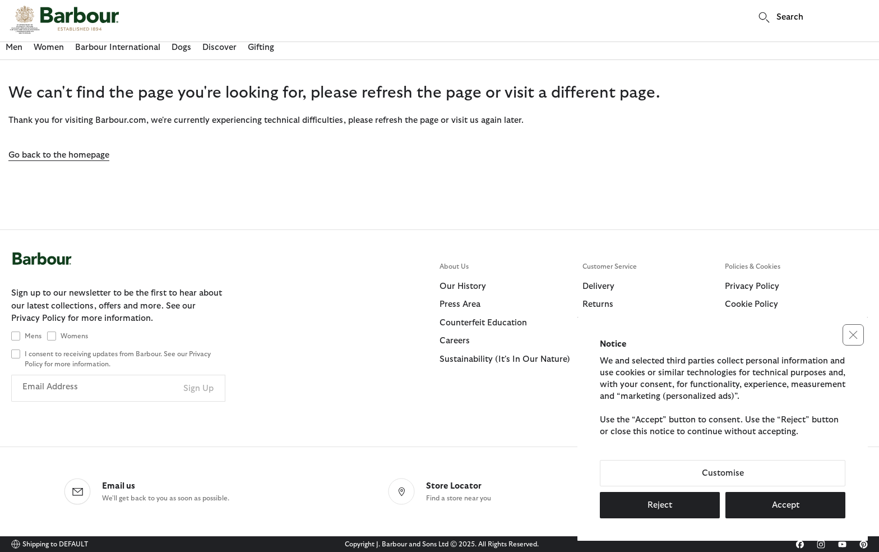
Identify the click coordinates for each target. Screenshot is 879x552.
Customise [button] (723, 473)
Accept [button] (785, 505)
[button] (853, 335)
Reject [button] (659, 505)
